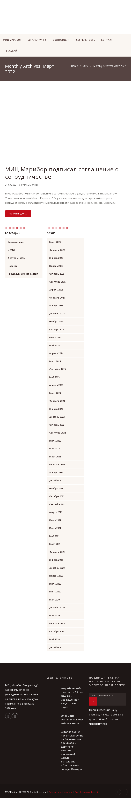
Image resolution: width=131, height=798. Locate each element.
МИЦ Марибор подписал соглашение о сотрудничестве (62, 172)
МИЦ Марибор (12, 39)
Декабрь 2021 (56, 480)
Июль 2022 (55, 440)
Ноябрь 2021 (56, 488)
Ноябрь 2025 (56, 265)
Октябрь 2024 (56, 329)
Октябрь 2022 (56, 424)
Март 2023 (55, 393)
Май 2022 (54, 448)
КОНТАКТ (107, 39)
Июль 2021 (55, 520)
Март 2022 (55, 456)
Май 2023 (54, 377)
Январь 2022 (56, 472)
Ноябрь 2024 (56, 321)
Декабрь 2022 (56, 416)
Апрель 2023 (56, 385)
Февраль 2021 (57, 551)
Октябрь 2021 (56, 496)
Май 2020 (54, 599)
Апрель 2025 (56, 289)
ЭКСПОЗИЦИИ (61, 39)
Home (74, 65)
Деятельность (16, 257)
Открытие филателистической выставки (72, 719)
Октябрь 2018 (56, 631)
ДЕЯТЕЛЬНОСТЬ (85, 39)
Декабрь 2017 (56, 647)
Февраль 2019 (57, 623)
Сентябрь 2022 (57, 432)
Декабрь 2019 (56, 607)
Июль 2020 (55, 583)
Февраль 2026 (57, 250)
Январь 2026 (56, 257)
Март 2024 (55, 361)
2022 (85, 65)
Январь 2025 (56, 305)
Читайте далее (18, 213)
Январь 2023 (56, 408)
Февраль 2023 (57, 400)
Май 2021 (54, 536)
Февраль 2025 (57, 297)
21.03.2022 (10, 184)
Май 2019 (54, 615)
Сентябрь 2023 (57, 369)
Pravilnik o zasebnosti (86, 792)
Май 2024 (54, 345)
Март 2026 (55, 242)
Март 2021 (55, 543)
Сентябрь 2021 (57, 504)
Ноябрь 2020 (56, 575)
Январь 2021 (56, 559)
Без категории (16, 242)
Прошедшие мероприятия (23, 273)
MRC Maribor (31, 184)
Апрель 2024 (56, 353)
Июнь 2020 (55, 591)
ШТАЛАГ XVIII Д (37, 39)
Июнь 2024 (55, 337)
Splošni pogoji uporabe (61, 792)
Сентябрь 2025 (57, 281)
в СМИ (11, 250)
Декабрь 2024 (56, 313)
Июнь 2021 (55, 528)
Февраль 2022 (57, 464)
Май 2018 (54, 639)
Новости (13, 265)
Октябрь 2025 (56, 273)
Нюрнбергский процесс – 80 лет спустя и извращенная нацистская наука (72, 698)
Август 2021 (55, 512)
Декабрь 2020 (56, 567)
